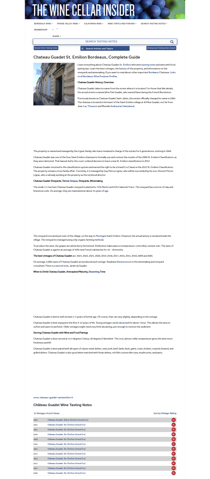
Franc (131, 187)
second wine (62, 265)
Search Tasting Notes (153, 23)
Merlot (105, 187)
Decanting (94, 271)
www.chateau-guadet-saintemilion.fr (53, 397)
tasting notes (149, 64)
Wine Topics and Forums (121, 23)
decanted (124, 322)
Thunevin (92, 106)
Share (55, 36)
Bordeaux (154, 72)
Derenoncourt (124, 261)
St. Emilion (125, 64)
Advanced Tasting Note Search (161, 48)
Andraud (115, 106)
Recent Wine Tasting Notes (46, 48)
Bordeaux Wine (42, 23)
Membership (40, 30)
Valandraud (128, 106)
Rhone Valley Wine (67, 23)
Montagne (101, 235)
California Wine (93, 23)
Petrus (111, 171)
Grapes (74, 180)
